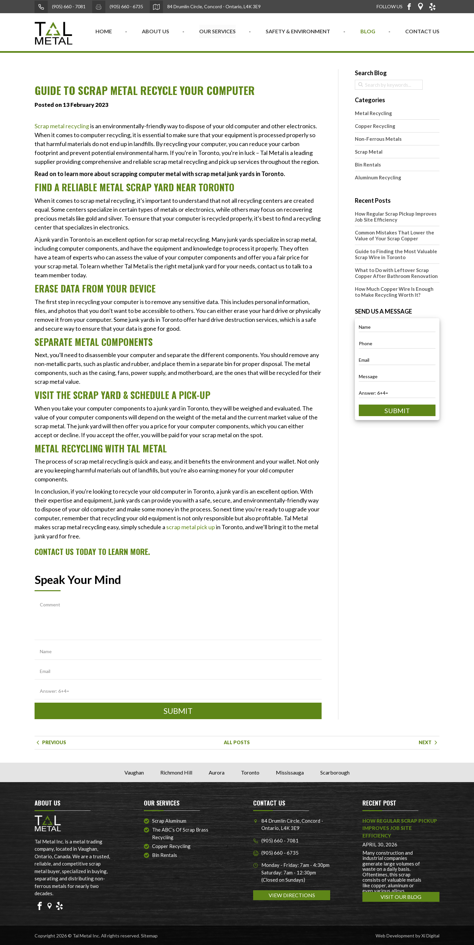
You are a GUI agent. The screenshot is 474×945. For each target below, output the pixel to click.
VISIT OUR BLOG (401, 896)
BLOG (367, 31)
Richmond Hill (176, 772)
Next (429, 742)
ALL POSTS (237, 742)
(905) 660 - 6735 (117, 7)
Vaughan (134, 772)
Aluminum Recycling (378, 177)
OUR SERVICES (217, 31)
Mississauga (290, 772)
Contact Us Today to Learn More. (93, 551)
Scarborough (335, 772)
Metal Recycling (373, 113)
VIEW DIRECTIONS (292, 895)
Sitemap (149, 935)
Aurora (216, 772)
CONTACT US (422, 31)
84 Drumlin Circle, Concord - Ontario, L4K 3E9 (205, 7)
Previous (50, 742)
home (103, 31)
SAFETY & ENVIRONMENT (298, 31)
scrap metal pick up (190, 527)
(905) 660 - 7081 (60, 7)
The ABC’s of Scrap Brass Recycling (180, 833)
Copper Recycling (375, 126)
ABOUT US (155, 31)
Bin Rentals (368, 165)
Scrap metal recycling (62, 126)
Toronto (250, 772)
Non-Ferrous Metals (378, 139)
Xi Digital (430, 935)
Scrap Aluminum (169, 820)
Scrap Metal (368, 152)
